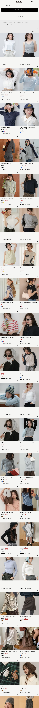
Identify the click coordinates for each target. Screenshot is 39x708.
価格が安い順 (12, 22)
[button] (37, 30)
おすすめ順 (4, 22)
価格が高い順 (20, 22)
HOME (2, 5)
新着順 (26, 22)
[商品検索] (32, 2)
